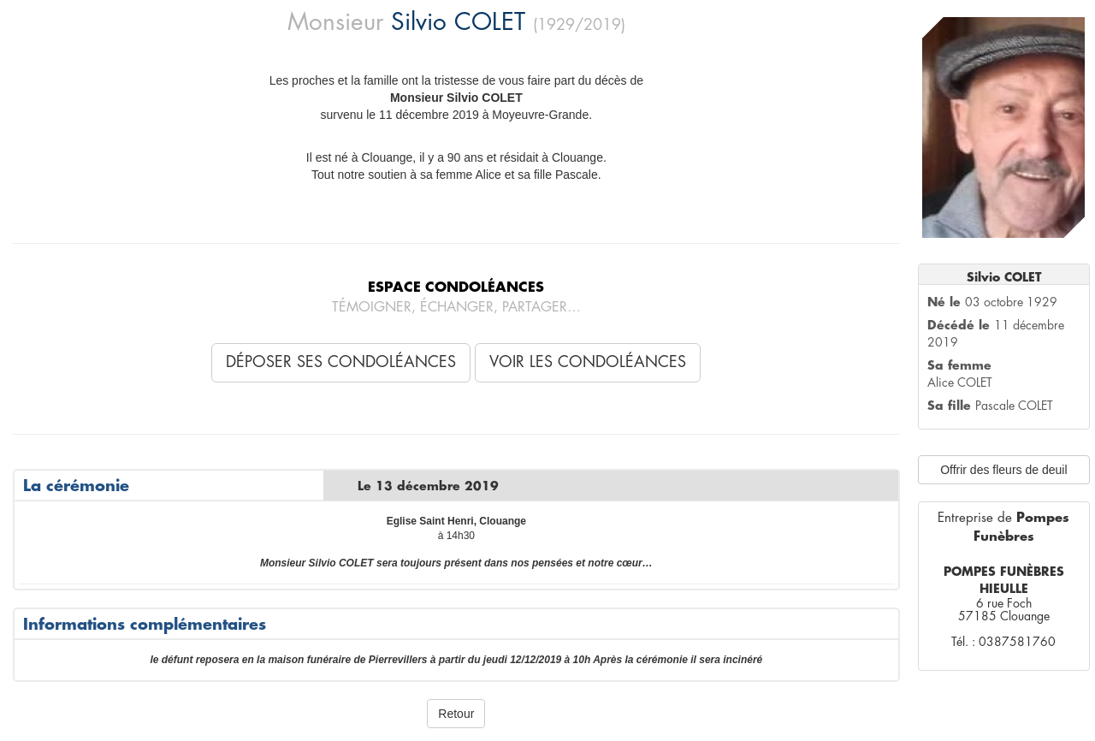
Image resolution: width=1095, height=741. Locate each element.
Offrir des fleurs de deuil (1003, 470)
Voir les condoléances (587, 362)
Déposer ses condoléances (341, 362)
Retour (456, 713)
